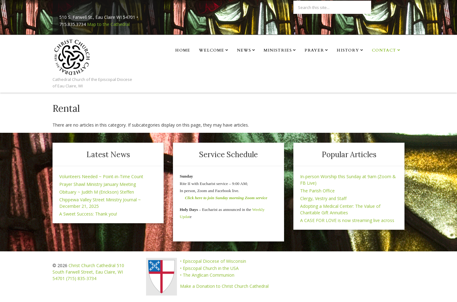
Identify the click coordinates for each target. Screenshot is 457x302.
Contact (384, 50)
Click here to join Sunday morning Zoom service (226, 197)
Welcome (211, 50)
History (348, 50)
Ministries (278, 50)
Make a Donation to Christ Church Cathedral (224, 286)
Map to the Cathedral (108, 24)
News (244, 50)
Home (182, 50)
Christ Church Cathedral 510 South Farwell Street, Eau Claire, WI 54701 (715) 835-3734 (88, 271)
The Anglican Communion (208, 275)
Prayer (314, 50)
